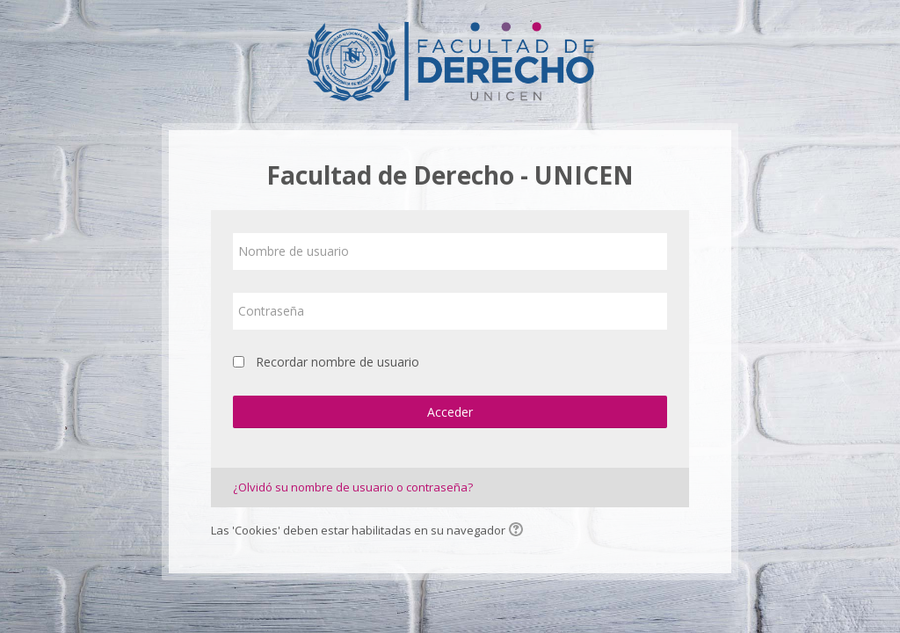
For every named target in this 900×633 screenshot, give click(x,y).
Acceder (450, 412)
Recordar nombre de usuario (337, 361)
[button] (518, 531)
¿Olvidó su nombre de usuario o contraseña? (353, 487)
